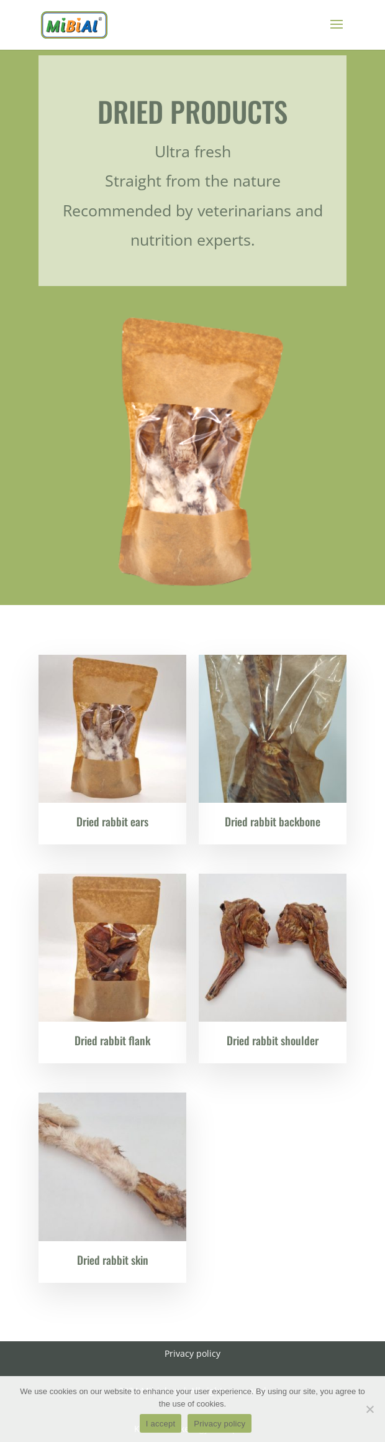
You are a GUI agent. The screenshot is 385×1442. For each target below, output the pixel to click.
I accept (161, 1423)
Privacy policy (219, 1423)
